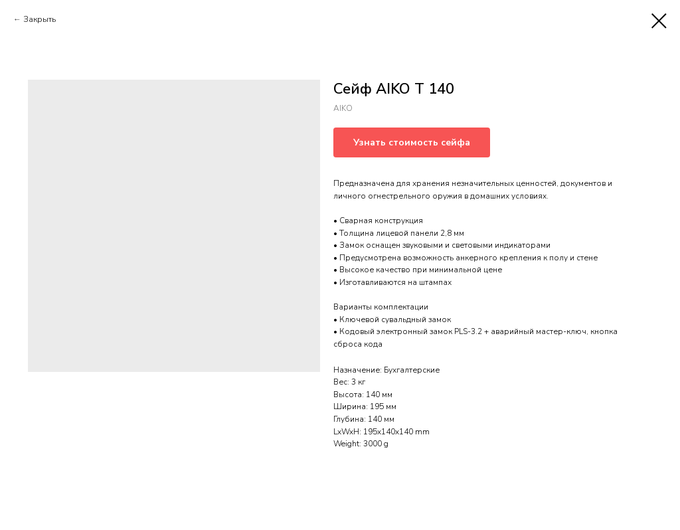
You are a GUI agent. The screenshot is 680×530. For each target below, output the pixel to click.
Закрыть (39, 19)
